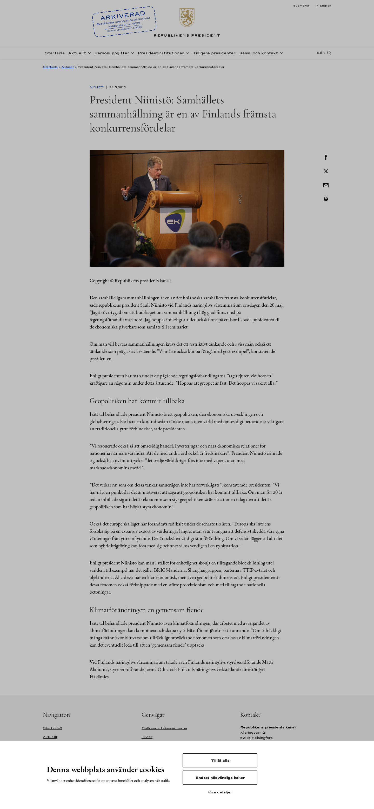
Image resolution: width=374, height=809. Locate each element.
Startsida (55, 52)
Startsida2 (52, 728)
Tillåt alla (220, 760)
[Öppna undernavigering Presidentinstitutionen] (186, 52)
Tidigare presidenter (214, 52)
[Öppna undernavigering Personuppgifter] (131, 52)
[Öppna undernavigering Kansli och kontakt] (280, 52)
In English (323, 5)
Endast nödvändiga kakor (220, 777)
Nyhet (97, 87)
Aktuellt (77, 52)
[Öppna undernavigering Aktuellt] (88, 52)
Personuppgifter (111, 52)
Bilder (147, 737)
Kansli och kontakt (258, 52)
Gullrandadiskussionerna (164, 728)
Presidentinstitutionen (161, 52)
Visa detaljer (220, 792)
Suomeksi (301, 5)
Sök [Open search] (321, 52)
